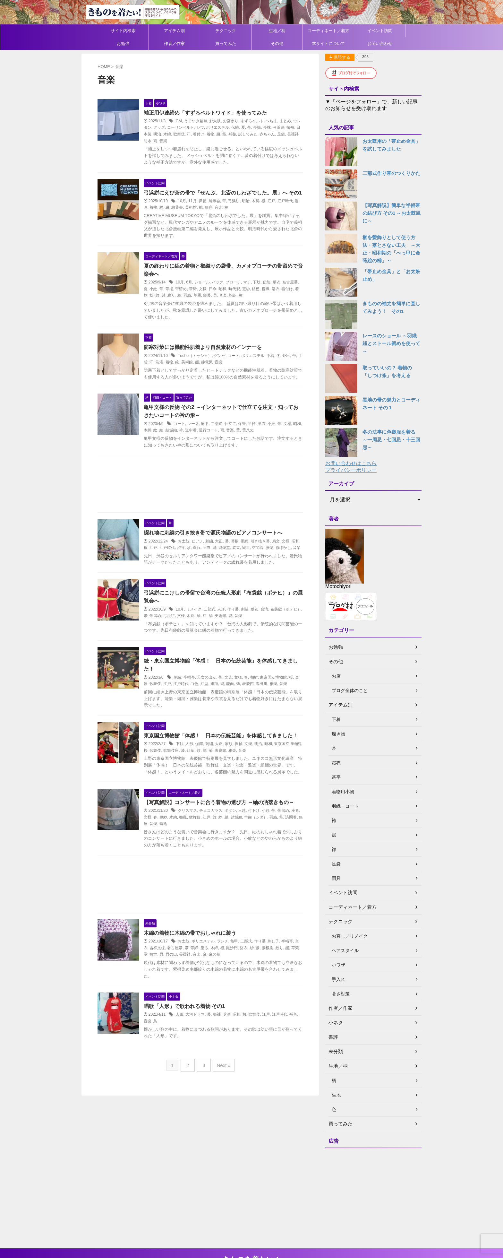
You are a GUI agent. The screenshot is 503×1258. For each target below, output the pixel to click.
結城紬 (188, 446)
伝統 (249, 128)
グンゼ (226, 364)
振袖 (154, 134)
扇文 (282, 557)
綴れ (209, 564)
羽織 (204, 304)
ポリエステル (232, 128)
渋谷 (194, 564)
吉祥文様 (168, 987)
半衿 (258, 440)
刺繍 (216, 557)
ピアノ (204, 557)
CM (186, 121)
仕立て (237, 440)
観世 (258, 564)
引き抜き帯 (267, 557)
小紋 (166, 298)
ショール (208, 291)
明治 (178, 134)
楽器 (154, 707)
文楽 (235, 701)
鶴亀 (184, 863)
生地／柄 (277, 30)
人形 (228, 632)
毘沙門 (242, 987)
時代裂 (247, 298)
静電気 (223, 371)
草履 (213, 304)
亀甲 (211, 440)
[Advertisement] (200, 501)
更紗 (258, 298)
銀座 (219, 216)
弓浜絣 (293, 128)
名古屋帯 (185, 987)
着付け (219, 134)
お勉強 (123, 43)
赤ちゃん (287, 134)
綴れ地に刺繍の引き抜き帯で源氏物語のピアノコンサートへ (219, 549)
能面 (240, 707)
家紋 (235, 776)
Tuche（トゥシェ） (201, 364)
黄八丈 (264, 446)
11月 (199, 209)
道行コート (225, 446)
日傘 (225, 298)
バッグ (224, 291)
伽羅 (206, 776)
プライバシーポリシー (351, 470)
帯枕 (281, 128)
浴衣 (288, 298)
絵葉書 (188, 216)
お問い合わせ (379, 43)
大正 (225, 557)
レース (200, 440)
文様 (215, 298)
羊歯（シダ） (268, 856)
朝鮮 (261, 701)
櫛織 (278, 298)
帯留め (194, 298)
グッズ (174, 128)
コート (240, 364)
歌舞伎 (199, 134)
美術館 (201, 216)
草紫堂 (156, 993)
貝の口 (186, 993)
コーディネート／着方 (328, 30)
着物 (231, 134)
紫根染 (278, 987)
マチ (253, 291)
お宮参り (237, 121)
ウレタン (158, 128)
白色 (205, 707)
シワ (214, 128)
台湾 (271, 632)
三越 (248, 849)
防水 (174, 141)
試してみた (268, 134)
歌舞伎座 (187, 782)
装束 (249, 564)
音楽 (190, 141)
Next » (222, 1104)
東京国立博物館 (280, 701)
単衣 (283, 291)
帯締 (205, 298)
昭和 (235, 298)
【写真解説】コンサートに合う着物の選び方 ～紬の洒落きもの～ (225, 841)
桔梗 (268, 298)
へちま (278, 121)
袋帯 (223, 304)
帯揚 (271, 128)
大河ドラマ (201, 1054)
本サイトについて (328, 43)
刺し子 (280, 980)
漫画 (154, 216)
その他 (277, 43)
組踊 (225, 707)
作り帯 (239, 632)
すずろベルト (258, 121)
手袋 (160, 371)
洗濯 (176, 371)
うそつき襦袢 (202, 121)
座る (215, 987)
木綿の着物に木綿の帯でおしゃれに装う (196, 972)
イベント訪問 (379, 30)
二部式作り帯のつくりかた (389, 173)
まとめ (291, 121)
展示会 (220, 209)
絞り (188, 304)
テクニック (225, 30)
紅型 (215, 707)
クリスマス (194, 849)
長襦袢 (162, 141)
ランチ (229, 980)
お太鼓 (221, 121)
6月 (196, 291)
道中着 (207, 446)
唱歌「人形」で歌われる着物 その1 (191, 1045)
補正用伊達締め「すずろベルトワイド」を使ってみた (212, 113)
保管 (209, 209)
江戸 (278, 209)
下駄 (263, 291)
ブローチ (239, 291)
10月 (188, 209)
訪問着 (270, 564)
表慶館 (258, 707)
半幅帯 (196, 701)
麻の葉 (229, 993)
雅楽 (282, 564)
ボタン (237, 849)
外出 (292, 364)
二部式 (223, 440)
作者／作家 (174, 43)
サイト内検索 (123, 30)
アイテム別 (174, 30)
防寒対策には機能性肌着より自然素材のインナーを (209, 356)
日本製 (166, 134)
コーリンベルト (195, 128)
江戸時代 (291, 209)
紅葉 (207, 782)
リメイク (200, 632)
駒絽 (249, 304)
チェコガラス (217, 849)
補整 (253, 134)
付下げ (260, 849)
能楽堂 (237, 564)
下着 (277, 364)
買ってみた (225, 43)
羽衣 (219, 564)
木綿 (188, 134)
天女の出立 (213, 701)
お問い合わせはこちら (351, 463)
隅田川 (272, 707)
